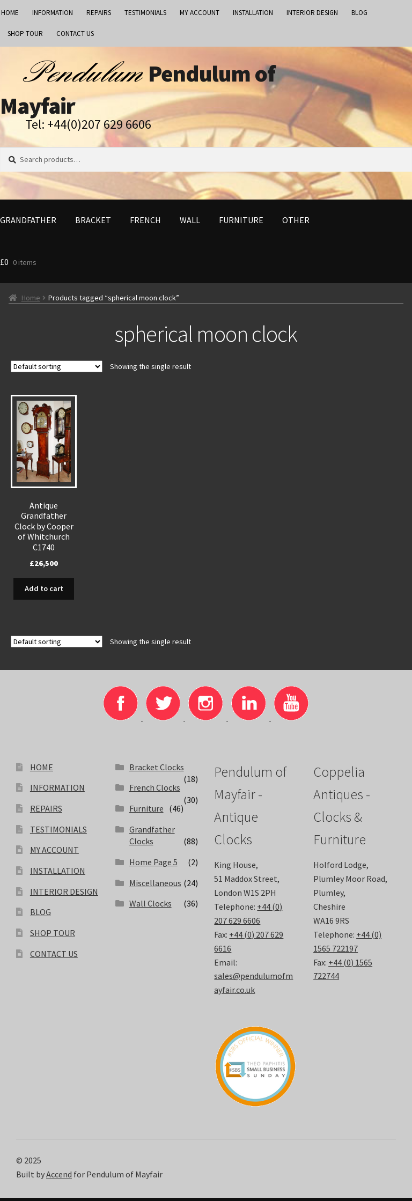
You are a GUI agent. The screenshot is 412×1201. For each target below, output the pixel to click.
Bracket (93, 224)
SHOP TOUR (25, 33)
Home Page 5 (153, 865)
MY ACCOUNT (199, 12)
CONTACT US (75, 33)
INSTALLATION (253, 12)
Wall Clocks (150, 907)
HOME (41, 770)
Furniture (241, 224)
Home (30, 302)
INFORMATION (52, 12)
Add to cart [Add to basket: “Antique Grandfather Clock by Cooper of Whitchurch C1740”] (44, 593)
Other (296, 224)
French (145, 224)
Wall (190, 224)
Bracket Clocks (156, 770)
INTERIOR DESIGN (312, 12)
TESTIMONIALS (145, 12)
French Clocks (154, 791)
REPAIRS (98, 12)
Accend (59, 1177)
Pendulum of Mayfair (147, 91)
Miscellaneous (155, 886)
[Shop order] (56, 371)
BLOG (359, 12)
